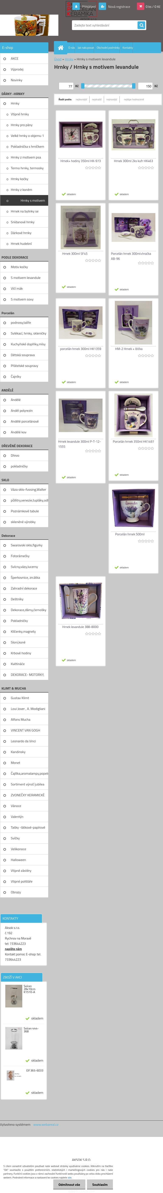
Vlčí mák (17, 288)
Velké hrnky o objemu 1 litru (27, 137)
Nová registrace (118, 6)
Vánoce (16, 805)
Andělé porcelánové (25, 421)
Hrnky (15, 103)
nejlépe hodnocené (134, 99)
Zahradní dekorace (24, 588)
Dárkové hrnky (21, 232)
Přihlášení (89, 6)
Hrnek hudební (21, 243)
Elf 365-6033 (34, 1070)
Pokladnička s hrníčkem (27, 146)
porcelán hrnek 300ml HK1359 (80, 348)
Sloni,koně (18, 642)
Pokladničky (19, 620)
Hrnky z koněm (21, 189)
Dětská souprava (23, 354)
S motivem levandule (26, 277)
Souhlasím (100, 1184)
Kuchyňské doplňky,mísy (28, 344)
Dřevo (15, 455)
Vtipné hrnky (20, 114)
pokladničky (19, 466)
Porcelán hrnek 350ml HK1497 (133, 441)
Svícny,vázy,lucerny (24, 566)
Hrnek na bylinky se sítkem (25, 213)
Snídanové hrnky (22, 222)
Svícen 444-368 (31, 1030)
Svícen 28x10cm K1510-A (29, 989)
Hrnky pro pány (21, 124)
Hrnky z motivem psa (26, 157)
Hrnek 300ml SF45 (75, 253)
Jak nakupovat (86, 47)
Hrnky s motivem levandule (33, 202)
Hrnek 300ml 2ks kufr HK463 (133, 160)
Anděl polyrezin (22, 410)
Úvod (58, 59)
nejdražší (96, 99)
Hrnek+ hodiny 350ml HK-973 (80, 160)
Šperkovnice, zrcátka (25, 577)
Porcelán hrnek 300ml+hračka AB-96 (131, 256)
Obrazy (16, 892)
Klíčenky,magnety (23, 631)
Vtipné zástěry (21, 870)
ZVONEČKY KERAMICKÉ (28, 795)
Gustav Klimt (20, 697)
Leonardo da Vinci (23, 741)
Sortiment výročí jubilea (27, 784)
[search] (141, 25)
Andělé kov (18, 432)
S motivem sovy (22, 299)
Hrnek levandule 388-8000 (80, 626)
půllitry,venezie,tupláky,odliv (29, 500)
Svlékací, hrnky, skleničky (28, 333)
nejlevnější (81, 99)
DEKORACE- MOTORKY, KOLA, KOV (27, 676)
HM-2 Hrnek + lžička (129, 348)
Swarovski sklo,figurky (26, 545)
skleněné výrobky (23, 521)
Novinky (16, 80)
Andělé (16, 399)
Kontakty (127, 47)
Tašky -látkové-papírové (28, 827)
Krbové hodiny (21, 653)
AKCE (14, 58)
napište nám (13, 948)
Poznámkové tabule (25, 511)
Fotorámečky (20, 555)
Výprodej (17, 69)
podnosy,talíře (21, 322)
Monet (15, 762)
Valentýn (17, 816)
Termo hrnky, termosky (27, 168)
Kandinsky (18, 751)
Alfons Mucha (20, 719)
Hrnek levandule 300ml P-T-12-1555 (79, 444)
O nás (71, 47)
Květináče (18, 663)
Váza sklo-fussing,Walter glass (28, 491)
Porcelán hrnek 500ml (130, 534)
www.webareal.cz (46, 1124)
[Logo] (29, 25)
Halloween (18, 859)
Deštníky (17, 599)
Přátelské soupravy (24, 365)
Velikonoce (18, 848)
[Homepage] (62, 47)
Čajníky (16, 376)
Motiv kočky (19, 266)
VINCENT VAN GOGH (25, 730)
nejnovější (111, 99)
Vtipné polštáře (21, 881)
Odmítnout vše (69, 1184)
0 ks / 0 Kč (153, 6)
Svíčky (15, 838)
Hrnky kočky (19, 178)
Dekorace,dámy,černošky (28, 609)
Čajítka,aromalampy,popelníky (29, 773)
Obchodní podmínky (108, 47)
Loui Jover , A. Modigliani (28, 708)
